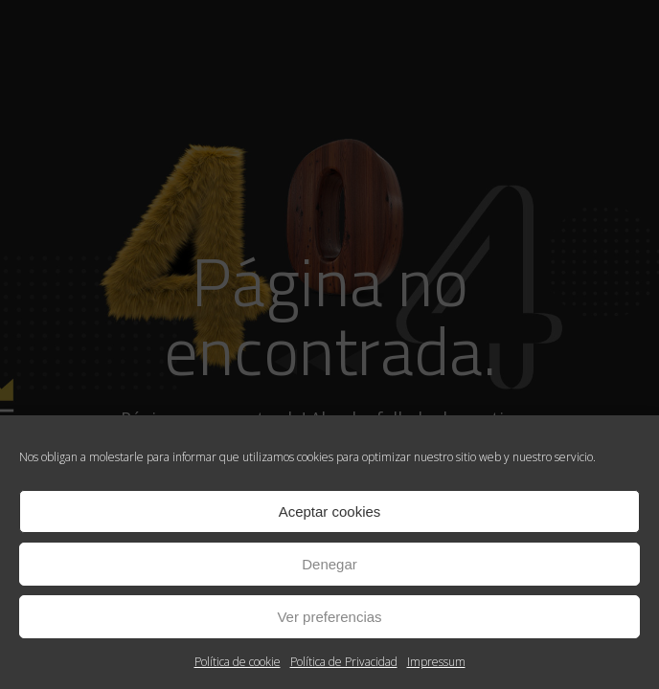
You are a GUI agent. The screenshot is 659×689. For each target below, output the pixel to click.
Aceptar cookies (330, 511)
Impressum (436, 662)
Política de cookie (237, 662)
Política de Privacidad (344, 662)
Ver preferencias (329, 617)
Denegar (329, 564)
